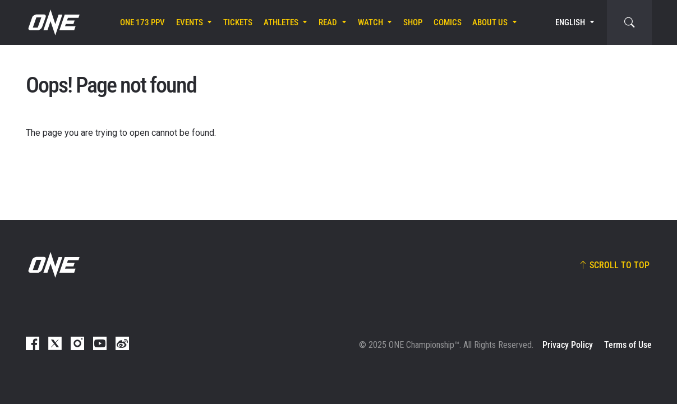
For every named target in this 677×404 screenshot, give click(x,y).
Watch (370, 22)
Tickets (237, 22)
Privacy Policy (567, 344)
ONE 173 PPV (142, 22)
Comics (448, 22)
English (570, 22)
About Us (490, 22)
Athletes (281, 22)
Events (189, 22)
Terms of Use (628, 344)
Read (328, 22)
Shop (412, 22)
